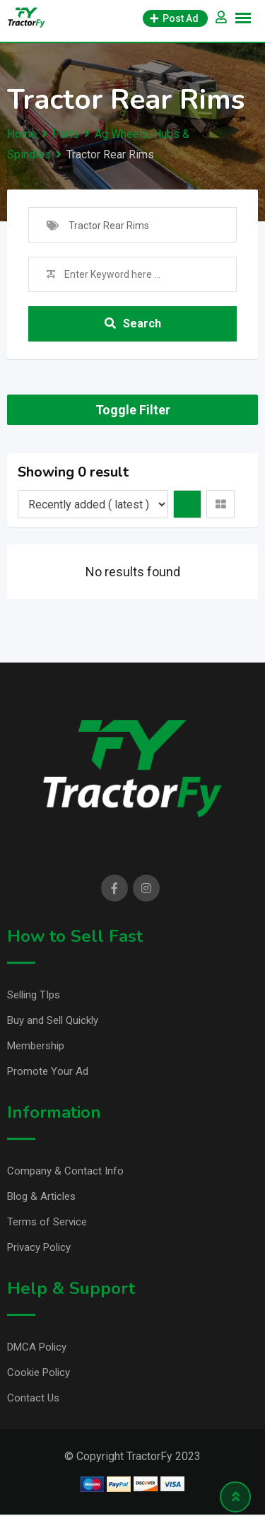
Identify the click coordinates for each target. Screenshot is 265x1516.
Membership (35, 1045)
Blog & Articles (41, 1196)
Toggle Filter (132, 409)
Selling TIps (33, 995)
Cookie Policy (38, 1372)
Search (133, 323)
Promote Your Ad (47, 1071)
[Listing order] (93, 504)
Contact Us (33, 1398)
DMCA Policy (36, 1347)
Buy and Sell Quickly (52, 1020)
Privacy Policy (39, 1247)
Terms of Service (47, 1221)
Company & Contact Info (65, 1171)
